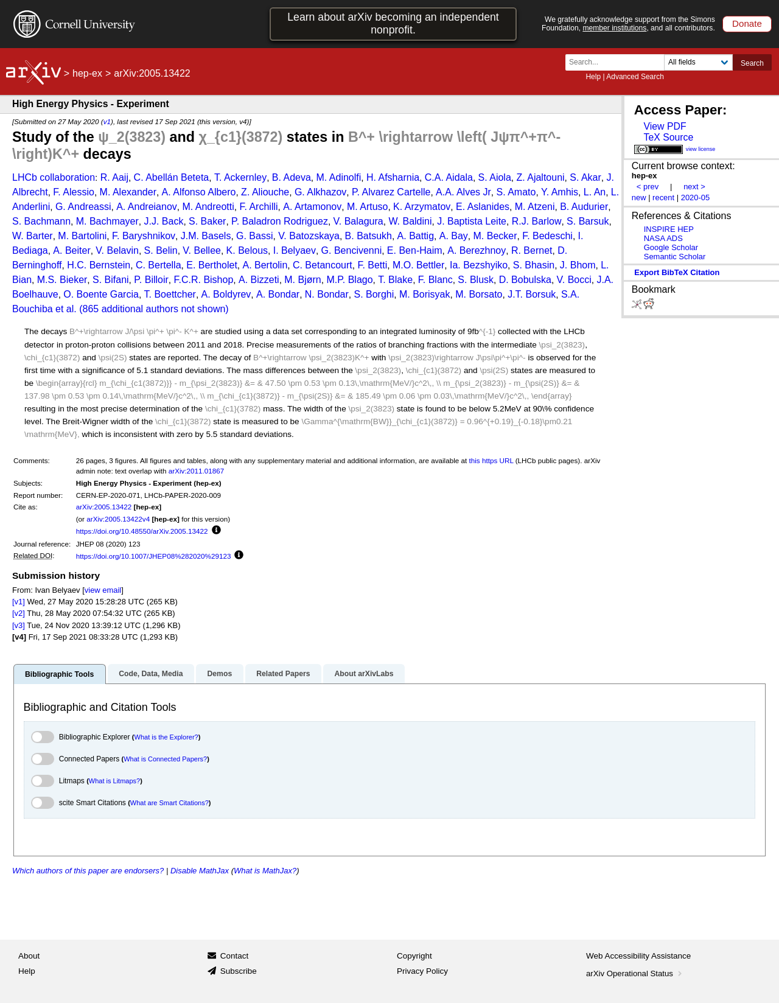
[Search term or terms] (618, 62)
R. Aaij (114, 177)
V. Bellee (202, 250)
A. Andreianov (146, 206)
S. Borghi (374, 294)
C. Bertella (158, 265)
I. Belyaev (294, 250)
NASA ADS (663, 238)
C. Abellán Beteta (171, 177)
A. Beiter (71, 250)
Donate (747, 23)
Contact (234, 955)
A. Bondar (277, 294)
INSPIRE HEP (669, 229)
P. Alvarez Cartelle (391, 192)
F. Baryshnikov (143, 236)
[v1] (18, 601)
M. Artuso (367, 206)
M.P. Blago (349, 279)
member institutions (614, 28)
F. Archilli (258, 206)
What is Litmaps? (114, 781)
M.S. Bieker (62, 279)
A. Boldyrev (226, 294)
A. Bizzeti (259, 279)
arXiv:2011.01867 (197, 471)
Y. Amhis (559, 192)
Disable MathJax (199, 870)
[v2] (18, 613)
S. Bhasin (533, 265)
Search (752, 63)
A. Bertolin (264, 265)
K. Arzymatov (421, 206)
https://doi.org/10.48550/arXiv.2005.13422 (142, 531)
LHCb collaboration (53, 177)
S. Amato (516, 192)
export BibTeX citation (676, 272)
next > (694, 186)
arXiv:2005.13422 (104, 507)
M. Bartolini (82, 236)
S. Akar (585, 177)
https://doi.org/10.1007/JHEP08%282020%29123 (153, 556)
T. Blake (395, 279)
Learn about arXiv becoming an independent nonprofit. (393, 23)
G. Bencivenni (351, 250)
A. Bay (453, 236)
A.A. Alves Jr (463, 192)
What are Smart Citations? (169, 802)
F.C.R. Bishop (204, 279)
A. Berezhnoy (476, 250)
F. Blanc (435, 279)
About (29, 955)
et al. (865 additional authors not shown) (142, 309)
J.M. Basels (206, 236)
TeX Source (668, 137)
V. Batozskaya (309, 236)
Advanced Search (635, 76)
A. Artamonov (312, 206)
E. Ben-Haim (414, 250)
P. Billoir (151, 279)
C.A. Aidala (449, 177)
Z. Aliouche (265, 192)
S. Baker (207, 221)
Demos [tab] (219, 673)
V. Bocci (574, 279)
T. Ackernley (240, 177)
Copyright (414, 955)
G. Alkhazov (320, 192)
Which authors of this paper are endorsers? (88, 870)
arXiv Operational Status (635, 973)
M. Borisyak (424, 294)
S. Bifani (111, 279)
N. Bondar (327, 294)
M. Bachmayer (107, 221)
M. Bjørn (302, 279)
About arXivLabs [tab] (363, 673)
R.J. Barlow (537, 221)
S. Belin (161, 250)
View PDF (664, 126)
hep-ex (87, 73)
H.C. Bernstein (98, 265)
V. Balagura (358, 221)
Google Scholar (671, 247)
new (639, 197)
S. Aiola (494, 177)
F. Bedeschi (547, 236)
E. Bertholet (211, 265)
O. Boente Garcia (101, 294)
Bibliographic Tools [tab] (59, 674)
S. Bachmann (41, 221)
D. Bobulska (525, 279)
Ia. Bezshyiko (479, 265)
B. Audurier (584, 206)
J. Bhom (578, 265)
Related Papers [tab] (283, 673)
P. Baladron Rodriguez (279, 221)
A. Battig (415, 236)
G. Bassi (254, 236)
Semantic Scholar (675, 256)
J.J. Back (163, 221)
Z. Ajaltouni (540, 177)
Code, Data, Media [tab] (151, 673)
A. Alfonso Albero (199, 192)
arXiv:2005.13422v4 (118, 519)
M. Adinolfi (338, 177)
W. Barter (32, 236)
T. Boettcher (170, 294)
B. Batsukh (368, 236)
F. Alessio (73, 192)
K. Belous (247, 250)
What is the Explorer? (166, 737)
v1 (107, 121)
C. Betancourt (322, 265)
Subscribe (238, 971)
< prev (647, 186)
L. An (595, 192)
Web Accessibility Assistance (638, 955)
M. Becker (495, 236)
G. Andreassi (83, 206)
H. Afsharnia (392, 177)
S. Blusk (476, 279)
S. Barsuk (588, 221)
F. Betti (372, 265)
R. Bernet (532, 250)
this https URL (491, 460)
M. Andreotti (208, 206)
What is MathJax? (265, 870)
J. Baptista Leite (471, 221)
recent (663, 197)
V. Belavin (117, 250)
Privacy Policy (422, 971)
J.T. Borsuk (532, 294)
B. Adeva (291, 177)
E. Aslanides (482, 206)
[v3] (18, 625)
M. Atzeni (535, 206)
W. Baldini (409, 221)
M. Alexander (128, 192)
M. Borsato (478, 294)
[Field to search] (698, 62)
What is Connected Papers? (165, 759)
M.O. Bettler (418, 265)
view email (103, 590)
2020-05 (695, 197)
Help (593, 76)
